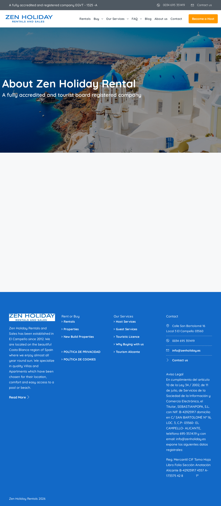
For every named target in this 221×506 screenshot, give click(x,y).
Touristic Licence (127, 337)
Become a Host (203, 19)
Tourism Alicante (128, 352)
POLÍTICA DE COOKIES (80, 359)
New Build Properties (79, 337)
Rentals (85, 19)
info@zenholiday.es (186, 350)
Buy (96, 19)
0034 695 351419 (171, 5)
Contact (176, 19)
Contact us (201, 5)
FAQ (135, 19)
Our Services (115, 19)
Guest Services (126, 329)
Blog (148, 19)
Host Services (126, 322)
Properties (71, 329)
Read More (19, 397)
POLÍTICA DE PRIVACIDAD (82, 352)
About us (161, 19)
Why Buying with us (130, 344)
